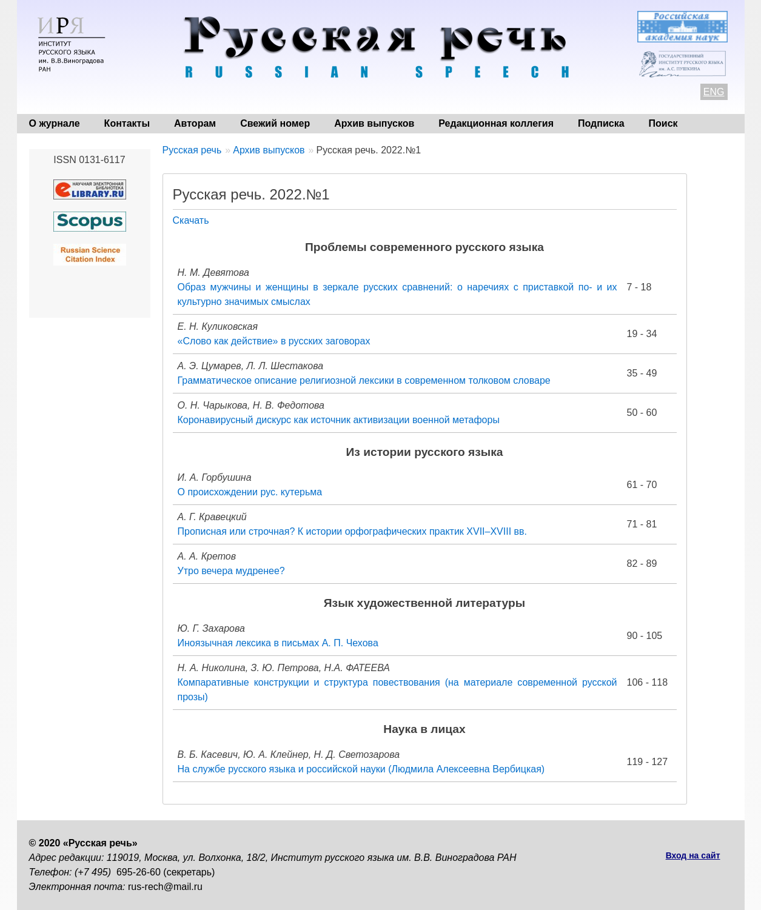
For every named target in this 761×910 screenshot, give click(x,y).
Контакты (127, 123)
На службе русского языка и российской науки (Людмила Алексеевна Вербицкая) (361, 769)
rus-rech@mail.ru (165, 887)
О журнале (54, 123)
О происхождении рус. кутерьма (250, 492)
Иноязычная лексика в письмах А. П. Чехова (278, 643)
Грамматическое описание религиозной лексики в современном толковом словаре (364, 380)
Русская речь (192, 150)
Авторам (195, 123)
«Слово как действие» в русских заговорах (274, 341)
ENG (714, 92)
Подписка (601, 123)
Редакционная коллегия (496, 123)
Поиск (663, 123)
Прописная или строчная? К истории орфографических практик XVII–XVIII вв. (352, 531)
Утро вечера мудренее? (231, 571)
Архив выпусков (374, 123)
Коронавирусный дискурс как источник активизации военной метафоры (339, 420)
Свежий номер (275, 123)
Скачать (191, 220)
